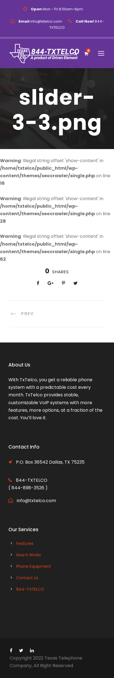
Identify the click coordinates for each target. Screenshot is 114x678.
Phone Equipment (33, 566)
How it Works (28, 555)
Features (24, 543)
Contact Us (27, 578)
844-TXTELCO (30, 589)
